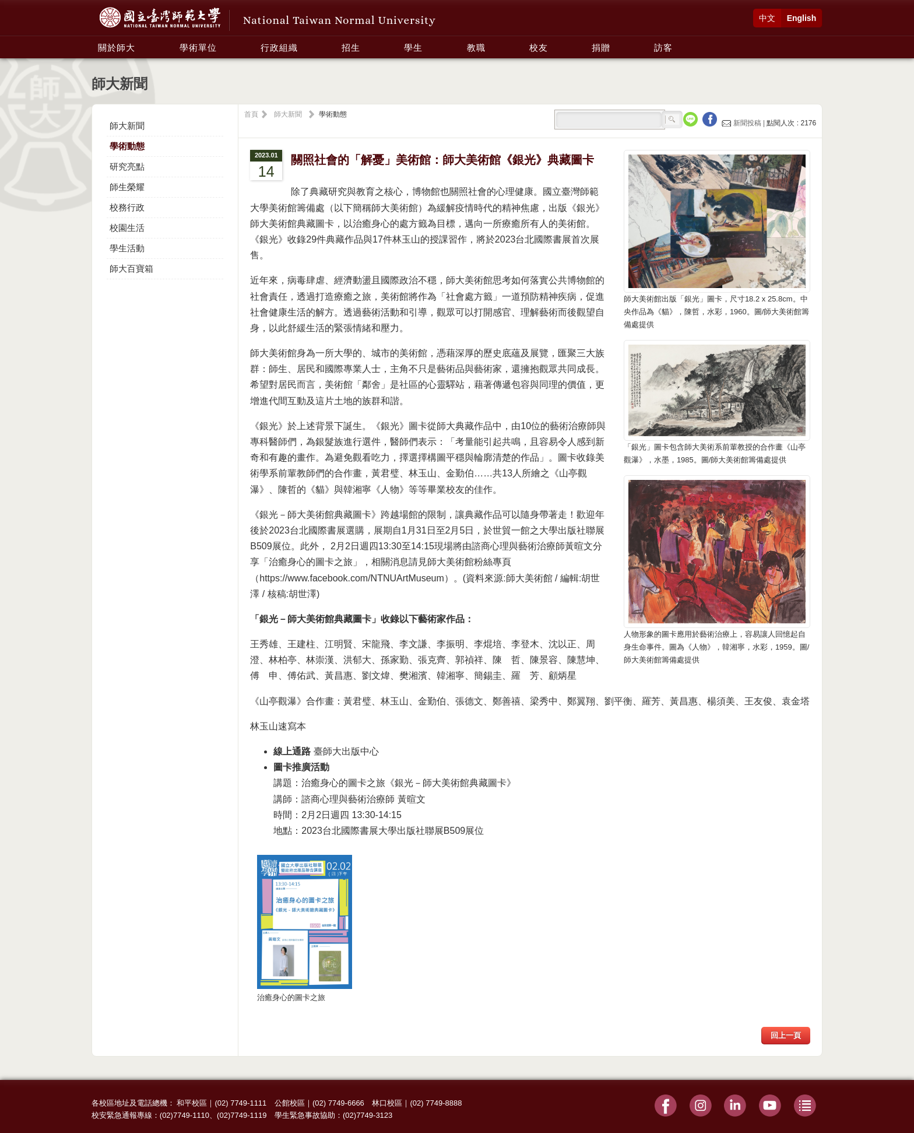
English (802, 18)
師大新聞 (127, 126)
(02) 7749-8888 (436, 1103)
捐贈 (601, 47)
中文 (767, 18)
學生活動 (127, 248)
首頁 (251, 114)
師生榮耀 (127, 187)
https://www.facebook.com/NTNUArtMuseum (351, 578)
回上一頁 (786, 1035)
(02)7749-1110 (184, 1115)
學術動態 (127, 146)
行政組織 (279, 47)
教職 (476, 47)
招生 (351, 47)
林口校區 (387, 1103)
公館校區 (290, 1103)
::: (95, 41)
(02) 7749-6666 (338, 1103)
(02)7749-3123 (367, 1115)
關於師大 (116, 47)
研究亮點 (127, 166)
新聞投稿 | (744, 123)
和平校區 (192, 1103)
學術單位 (198, 47)
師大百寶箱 (131, 268)
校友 (538, 47)
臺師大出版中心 (346, 751)
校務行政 (127, 207)
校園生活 (127, 228)
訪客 (663, 47)
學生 (413, 47)
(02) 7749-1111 (240, 1103)
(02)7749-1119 (241, 1115)
